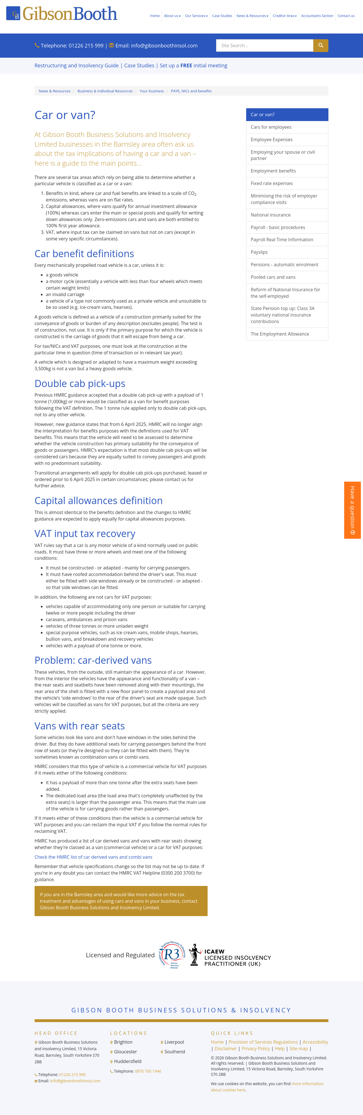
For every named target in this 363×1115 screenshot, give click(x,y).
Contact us (346, 15)
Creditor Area (285, 15)
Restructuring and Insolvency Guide (77, 65)
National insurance (270, 215)
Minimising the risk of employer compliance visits (284, 199)
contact (189, 901)
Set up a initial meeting (193, 65)
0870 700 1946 (148, 1071)
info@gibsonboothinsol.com (164, 45)
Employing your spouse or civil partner (283, 155)
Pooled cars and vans (273, 277)
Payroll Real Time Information (282, 239)
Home (155, 15)
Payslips (259, 252)
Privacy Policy (256, 1048)
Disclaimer (226, 1048)
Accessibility (315, 1042)
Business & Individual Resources (105, 90)
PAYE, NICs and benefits (191, 90)
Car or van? (263, 114)
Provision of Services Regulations (263, 1042)
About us (172, 15)
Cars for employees (271, 127)
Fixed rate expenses (272, 183)
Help (280, 1048)
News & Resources (253, 15)
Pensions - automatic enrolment (284, 264)
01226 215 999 (86, 45)
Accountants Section (317, 15)
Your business (152, 90)
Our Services (196, 15)
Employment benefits (273, 171)
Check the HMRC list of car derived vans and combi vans (94, 857)
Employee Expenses (271, 139)
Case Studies (222, 15)
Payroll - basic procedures (278, 227)
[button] (352, 510)
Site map (299, 1048)
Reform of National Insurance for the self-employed (285, 292)
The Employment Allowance (280, 334)
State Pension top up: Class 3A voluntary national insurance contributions (283, 314)
